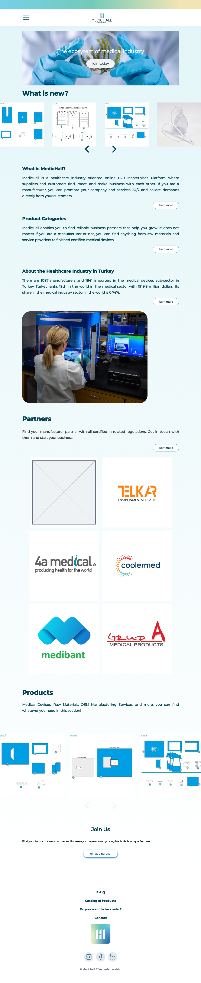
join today (100, 64)
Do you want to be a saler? (100, 909)
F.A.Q (100, 892)
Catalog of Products (100, 901)
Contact (100, 918)
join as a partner (100, 853)
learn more (166, 205)
